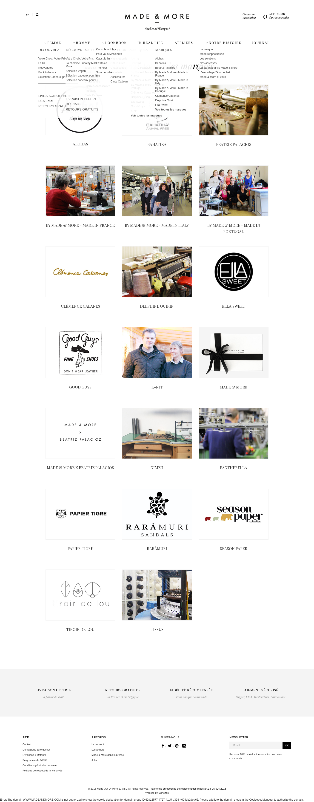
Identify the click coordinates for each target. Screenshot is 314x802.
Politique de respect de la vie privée (43, 770)
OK (287, 745)
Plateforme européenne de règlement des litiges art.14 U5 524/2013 (188, 788)
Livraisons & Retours (34, 755)
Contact (27, 744)
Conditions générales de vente (40, 765)
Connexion (249, 14)
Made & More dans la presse (107, 755)
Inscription (249, 18)
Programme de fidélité (35, 760)
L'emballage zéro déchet (36, 749)
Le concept (97, 744)
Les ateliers (97, 749)
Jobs (94, 760)
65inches (164, 792)
